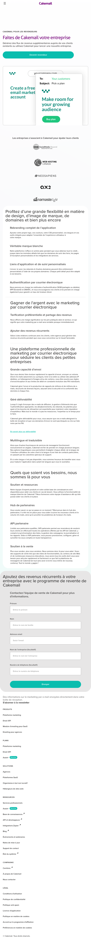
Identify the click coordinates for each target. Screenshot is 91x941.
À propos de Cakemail (12, 874)
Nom (12, 619)
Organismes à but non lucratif (15, 783)
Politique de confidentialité (14, 899)
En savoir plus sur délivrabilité (23, 432)
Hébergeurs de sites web (13, 789)
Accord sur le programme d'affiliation (18, 922)
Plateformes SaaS (10, 777)
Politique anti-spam (11, 905)
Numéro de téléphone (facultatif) (23, 665)
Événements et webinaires (14, 837)
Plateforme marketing (12, 715)
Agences (6, 772)
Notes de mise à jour (11, 843)
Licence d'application (12, 911)
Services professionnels (12, 803)
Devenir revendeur (38, 55)
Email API (7, 721)
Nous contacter (9, 879)
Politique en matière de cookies (16, 916)
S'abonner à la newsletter (16, 702)
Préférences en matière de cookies (17, 928)
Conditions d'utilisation (12, 894)
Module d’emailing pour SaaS (15, 726)
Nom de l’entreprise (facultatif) (23, 650)
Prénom (13, 603)
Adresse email (16, 634)
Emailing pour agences (12, 732)
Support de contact (11, 848)
